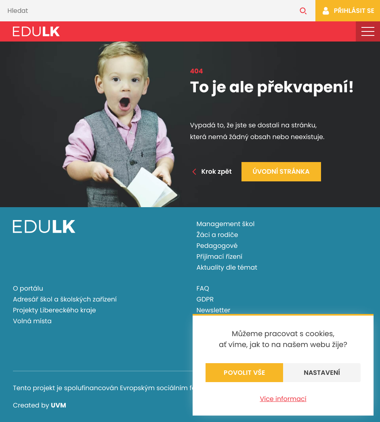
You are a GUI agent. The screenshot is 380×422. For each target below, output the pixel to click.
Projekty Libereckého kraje (54, 310)
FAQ (203, 288)
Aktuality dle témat (227, 267)
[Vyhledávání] (145, 10)
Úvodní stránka (281, 171)
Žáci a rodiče (217, 234)
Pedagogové (217, 245)
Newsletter (214, 310)
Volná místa (32, 321)
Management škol (226, 224)
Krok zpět (211, 171)
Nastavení (322, 372)
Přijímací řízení (220, 256)
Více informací (283, 398)
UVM (58, 405)
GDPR (205, 299)
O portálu (28, 288)
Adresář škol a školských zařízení (65, 299)
